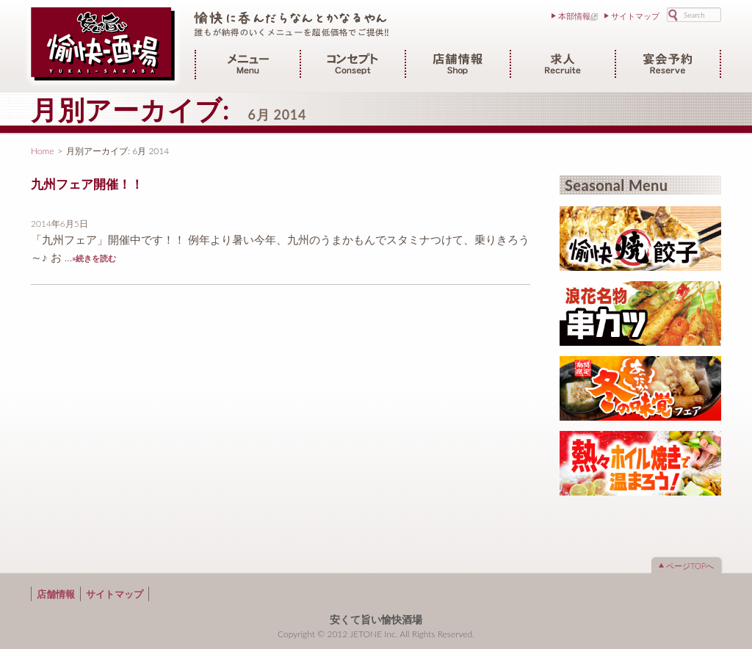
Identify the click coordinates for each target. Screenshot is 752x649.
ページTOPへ (690, 565)
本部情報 (574, 16)
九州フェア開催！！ (87, 184)
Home (42, 150)
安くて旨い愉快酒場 (376, 619)
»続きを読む (94, 258)
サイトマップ (635, 16)
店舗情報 (56, 594)
